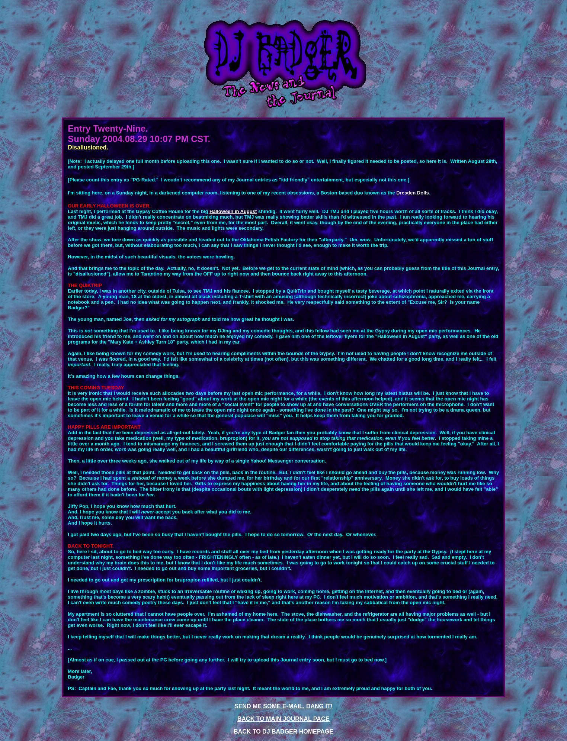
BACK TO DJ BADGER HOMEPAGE (283, 731)
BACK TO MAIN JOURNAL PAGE (283, 719)
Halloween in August (233, 211)
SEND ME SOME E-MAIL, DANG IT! (283, 706)
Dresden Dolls (412, 193)
